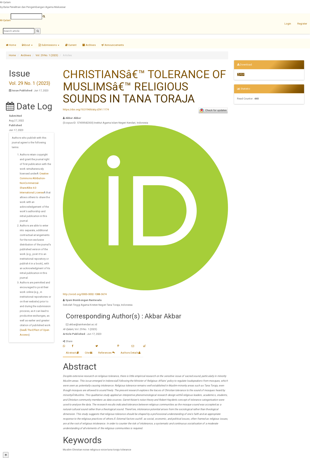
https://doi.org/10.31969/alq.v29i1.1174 (86, 109)
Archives (89, 45)
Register (302, 23)
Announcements (113, 45)
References (106, 352)
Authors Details (130, 352)
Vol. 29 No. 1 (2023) (47, 55)
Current (71, 45)
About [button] (27, 45)
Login (287, 23)
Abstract (72, 352)
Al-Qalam (5, 20)
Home (11, 45)
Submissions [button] (49, 45)
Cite (88, 352)
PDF (241, 74)
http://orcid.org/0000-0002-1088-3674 (85, 294)
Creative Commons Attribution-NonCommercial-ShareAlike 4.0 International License (34, 183)
